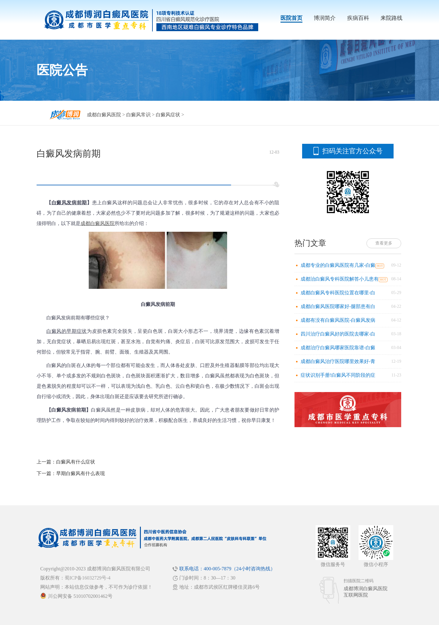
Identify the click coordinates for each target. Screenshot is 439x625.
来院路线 (391, 18)
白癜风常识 (138, 114)
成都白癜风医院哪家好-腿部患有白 (338, 306)
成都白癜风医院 (104, 114)
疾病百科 (358, 18)
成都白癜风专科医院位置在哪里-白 (338, 292)
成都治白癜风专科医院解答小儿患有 (340, 279)
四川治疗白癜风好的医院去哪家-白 (338, 333)
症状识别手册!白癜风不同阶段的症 (338, 375)
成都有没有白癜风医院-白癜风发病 (338, 320)
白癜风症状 (168, 114)
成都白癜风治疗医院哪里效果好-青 (338, 361)
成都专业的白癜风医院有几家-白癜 (338, 265)
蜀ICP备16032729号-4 (87, 577)
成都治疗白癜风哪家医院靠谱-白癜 (338, 347)
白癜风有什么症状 (75, 461)
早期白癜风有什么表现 (80, 473)
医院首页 (291, 18)
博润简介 (325, 18)
